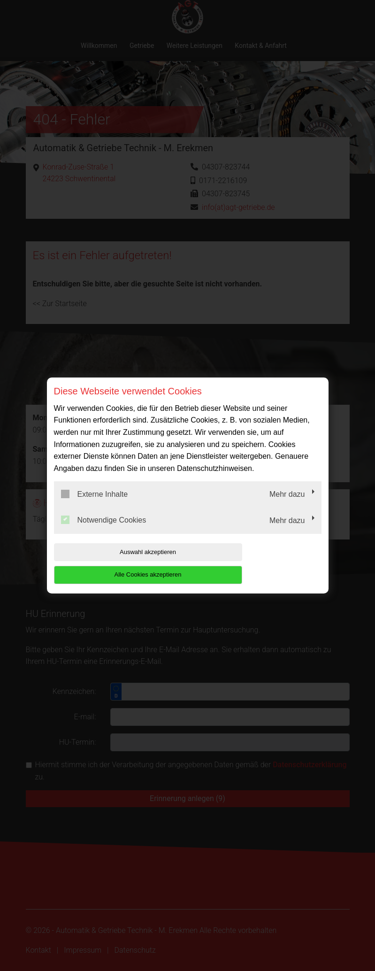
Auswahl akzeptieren (114, 563)
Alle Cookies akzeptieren (261, 563)
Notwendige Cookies (103, 531)
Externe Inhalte (94, 505)
